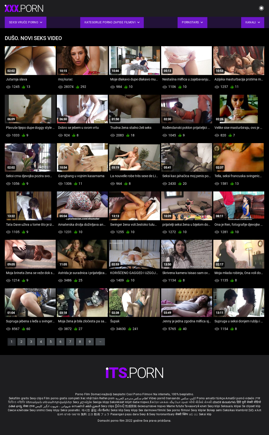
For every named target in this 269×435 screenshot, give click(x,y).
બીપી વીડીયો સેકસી (200, 402)
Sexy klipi (214, 406)
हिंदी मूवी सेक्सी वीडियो (249, 402)
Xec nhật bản (89, 398)
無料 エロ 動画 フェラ (95, 414)
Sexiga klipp (101, 402)
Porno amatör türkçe (211, 398)
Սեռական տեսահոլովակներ (49, 402)
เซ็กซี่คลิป (104, 410)
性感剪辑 (131, 406)
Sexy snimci (38, 410)
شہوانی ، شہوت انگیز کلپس (53, 406)
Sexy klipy (53, 410)
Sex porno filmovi (178, 410)
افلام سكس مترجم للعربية (131, 398)
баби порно (141, 402)
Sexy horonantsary (162, 414)
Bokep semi (214, 410)
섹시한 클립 (89, 410)
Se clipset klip (251, 406)
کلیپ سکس (188, 398)
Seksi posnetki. (70, 410)
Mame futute (175, 406)
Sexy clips (37, 398)
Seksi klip (117, 410)
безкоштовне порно (152, 406)
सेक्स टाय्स (29, 406)
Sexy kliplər (199, 410)
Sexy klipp (131, 410)
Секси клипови (19, 410)
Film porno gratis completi (62, 398)
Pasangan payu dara (125, 414)
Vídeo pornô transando (164, 398)
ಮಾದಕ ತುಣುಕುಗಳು (225, 402)
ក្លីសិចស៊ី (120, 406)
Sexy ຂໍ (144, 414)
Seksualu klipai (231, 406)
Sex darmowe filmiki (152, 410)
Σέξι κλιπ (255, 410)
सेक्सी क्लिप (182, 414)
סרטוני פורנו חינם (68, 414)
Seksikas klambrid (235, 410)
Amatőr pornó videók (239, 398)
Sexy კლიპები (83, 402)
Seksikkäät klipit (121, 402)
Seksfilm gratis (19, 398)
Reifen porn (107, 398)
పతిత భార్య (16, 406)
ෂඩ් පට (194, 414)
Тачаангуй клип (196, 406)
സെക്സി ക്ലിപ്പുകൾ (86, 406)
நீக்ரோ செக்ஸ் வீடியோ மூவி (169, 402)
